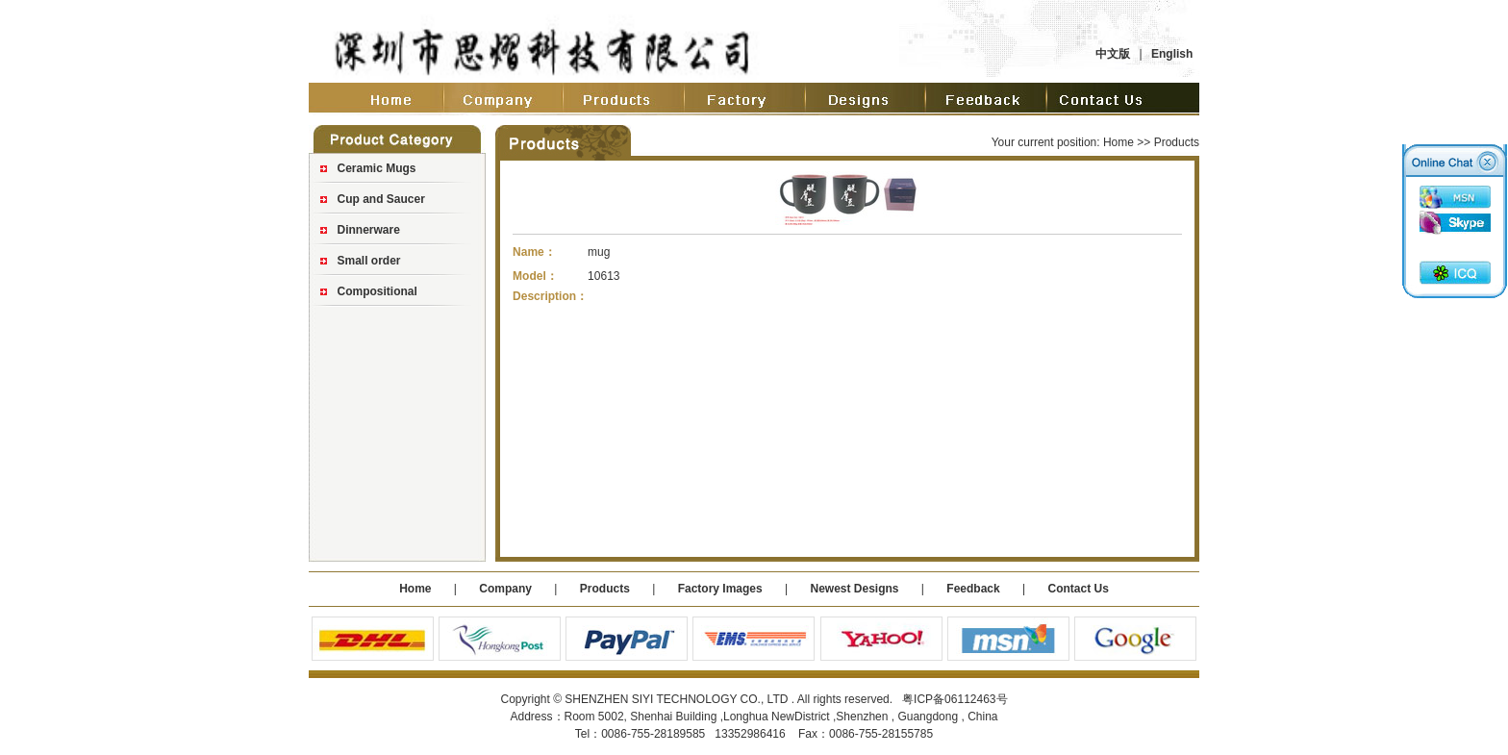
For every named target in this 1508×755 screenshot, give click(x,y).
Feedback (972, 588)
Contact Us (1077, 588)
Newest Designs (855, 588)
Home (1118, 142)
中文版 (1112, 54)
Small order (369, 260)
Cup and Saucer (381, 199)
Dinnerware (369, 230)
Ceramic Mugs (377, 168)
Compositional (377, 291)
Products (605, 588)
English (1172, 54)
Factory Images (720, 588)
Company (504, 588)
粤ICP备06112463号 (954, 699)
